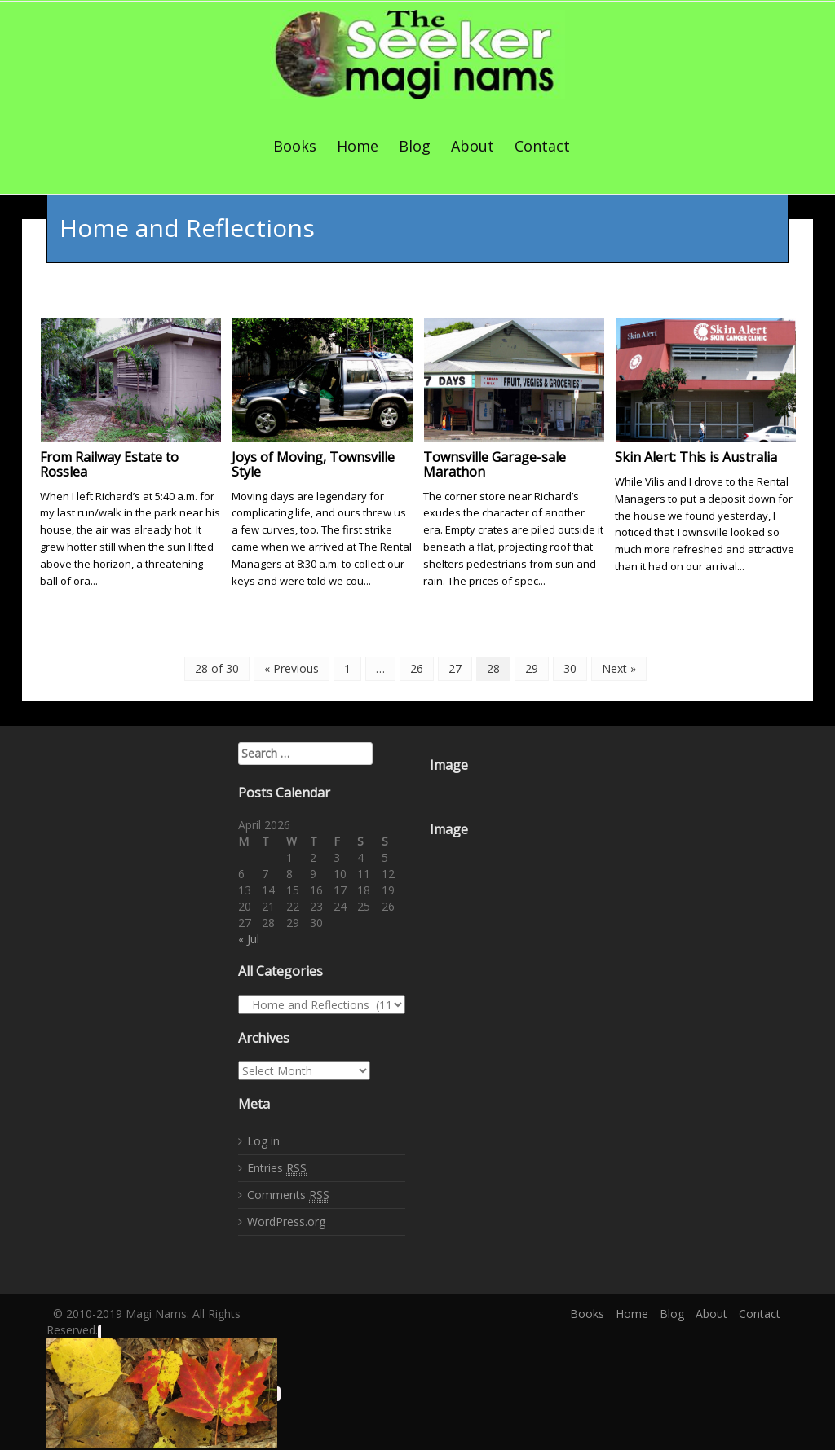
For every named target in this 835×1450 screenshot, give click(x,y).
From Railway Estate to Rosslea (109, 462)
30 (570, 666)
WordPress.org (286, 1220)
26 (416, 666)
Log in (263, 1139)
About (472, 146)
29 (531, 666)
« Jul (248, 937)
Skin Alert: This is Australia (696, 455)
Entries (277, 1166)
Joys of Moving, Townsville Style (313, 462)
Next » (619, 666)
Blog (415, 146)
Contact (542, 146)
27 (455, 666)
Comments (288, 1193)
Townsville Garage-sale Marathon (494, 462)
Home (357, 146)
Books (294, 146)
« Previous (291, 666)
